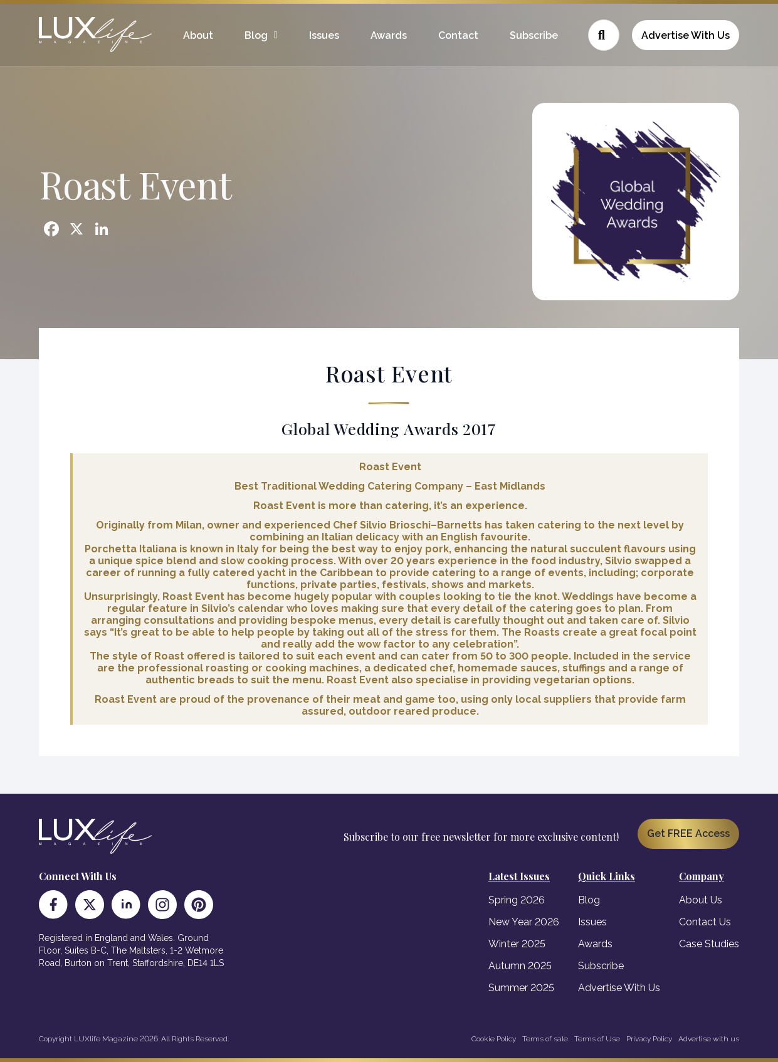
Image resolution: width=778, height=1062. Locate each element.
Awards (389, 35)
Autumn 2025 (520, 966)
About (198, 35)
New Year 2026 (523, 922)
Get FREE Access (688, 833)
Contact (458, 35)
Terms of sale (545, 1038)
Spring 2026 (516, 900)
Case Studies (709, 944)
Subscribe (534, 35)
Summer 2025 (521, 988)
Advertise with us (708, 1038)
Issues (324, 35)
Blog (256, 35)
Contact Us (705, 922)
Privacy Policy (649, 1038)
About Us (700, 900)
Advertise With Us (685, 35)
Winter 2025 (516, 944)
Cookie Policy (493, 1038)
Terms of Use (597, 1038)
